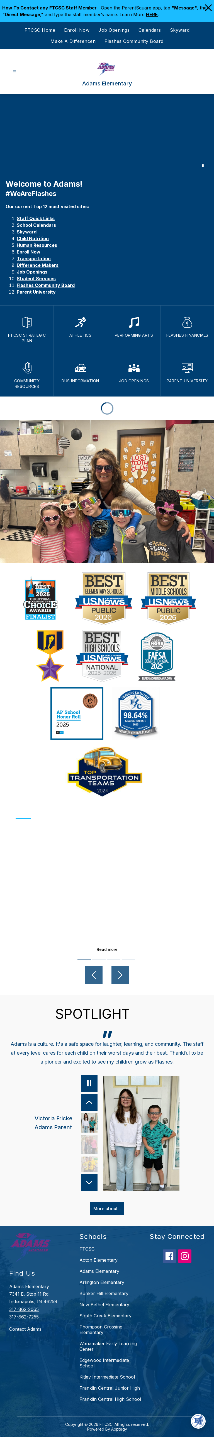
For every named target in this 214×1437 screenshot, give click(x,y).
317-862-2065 (24, 1309)
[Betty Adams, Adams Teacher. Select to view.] (89, 1166)
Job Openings (114, 30)
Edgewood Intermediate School (104, 1363)
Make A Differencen (73, 41)
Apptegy (119, 1429)
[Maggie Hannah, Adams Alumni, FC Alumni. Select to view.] (89, 1144)
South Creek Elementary (105, 1315)
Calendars (149, 30)
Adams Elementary (99, 1271)
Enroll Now (76, 30)
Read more (107, 949)
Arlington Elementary (101, 1282)
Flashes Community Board (134, 41)
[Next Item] (89, 1182)
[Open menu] (14, 72)
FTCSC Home (40, 30)
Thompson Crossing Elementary (100, 1329)
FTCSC (86, 1249)
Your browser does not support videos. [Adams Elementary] (107, 133)
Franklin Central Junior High (109, 1388)
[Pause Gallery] (203, 165)
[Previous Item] (89, 1102)
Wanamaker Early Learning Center (108, 1346)
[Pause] (89, 1083)
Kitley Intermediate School (107, 1377)
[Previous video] (94, 975)
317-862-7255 (24, 1316)
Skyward (180, 30)
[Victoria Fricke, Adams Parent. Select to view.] (65, 1123)
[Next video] (120, 975)
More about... (107, 1208)
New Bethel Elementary (104, 1304)
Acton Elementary (98, 1260)
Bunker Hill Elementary (103, 1293)
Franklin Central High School (110, 1399)
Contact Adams (25, 1329)
